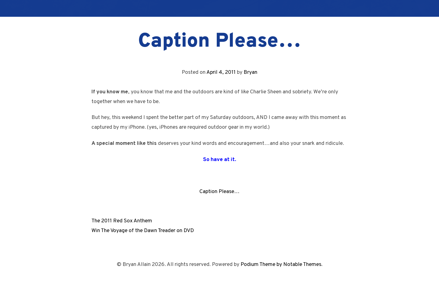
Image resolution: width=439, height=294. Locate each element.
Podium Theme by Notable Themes (281, 264)
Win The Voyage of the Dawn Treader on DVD (142, 230)
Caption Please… (219, 191)
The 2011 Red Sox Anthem (121, 220)
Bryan (250, 72)
